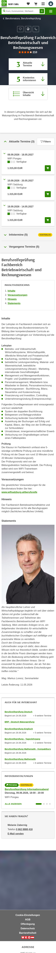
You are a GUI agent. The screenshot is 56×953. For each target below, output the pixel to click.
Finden (42, 11)
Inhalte (11, 291)
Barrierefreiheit (27, 933)
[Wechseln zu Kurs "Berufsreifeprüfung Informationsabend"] (39, 804)
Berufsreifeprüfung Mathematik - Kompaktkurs (28, 749)
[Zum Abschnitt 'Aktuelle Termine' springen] (28, 64)
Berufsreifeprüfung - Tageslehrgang (22, 739)
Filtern (46, 141)
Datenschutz (28, 928)
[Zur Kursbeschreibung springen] (28, 94)
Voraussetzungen (17, 295)
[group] (28, 52)
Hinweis (12, 299)
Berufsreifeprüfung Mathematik (20, 759)
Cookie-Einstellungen (28, 915)
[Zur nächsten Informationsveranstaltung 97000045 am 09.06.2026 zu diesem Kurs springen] (28, 79)
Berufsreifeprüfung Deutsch (18, 712)
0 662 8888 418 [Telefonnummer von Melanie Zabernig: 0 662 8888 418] (24, 829)
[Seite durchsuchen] (23, 11)
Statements (14, 303)
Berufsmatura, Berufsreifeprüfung (23, 18)
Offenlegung (28, 924)
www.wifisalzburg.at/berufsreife (19, 492)
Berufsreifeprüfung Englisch (19, 729)
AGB (27, 919)
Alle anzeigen (13, 804)
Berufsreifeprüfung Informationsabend (27, 789)
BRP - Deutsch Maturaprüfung (19, 722)
